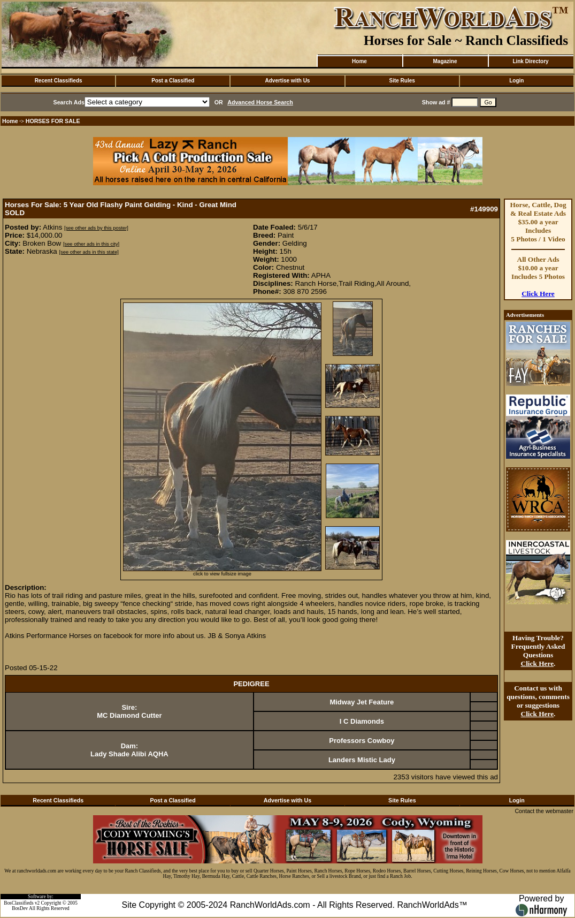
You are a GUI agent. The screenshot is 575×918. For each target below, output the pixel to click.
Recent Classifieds (58, 81)
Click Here (538, 294)
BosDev (20, 908)
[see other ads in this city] (91, 244)
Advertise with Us (287, 81)
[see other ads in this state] (88, 252)
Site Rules (402, 81)
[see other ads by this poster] (96, 228)
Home (359, 61)
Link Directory (530, 61)
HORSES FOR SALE (53, 121)
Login (516, 81)
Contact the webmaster (544, 811)
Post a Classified (172, 81)
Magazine (445, 61)
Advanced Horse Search (260, 102)
